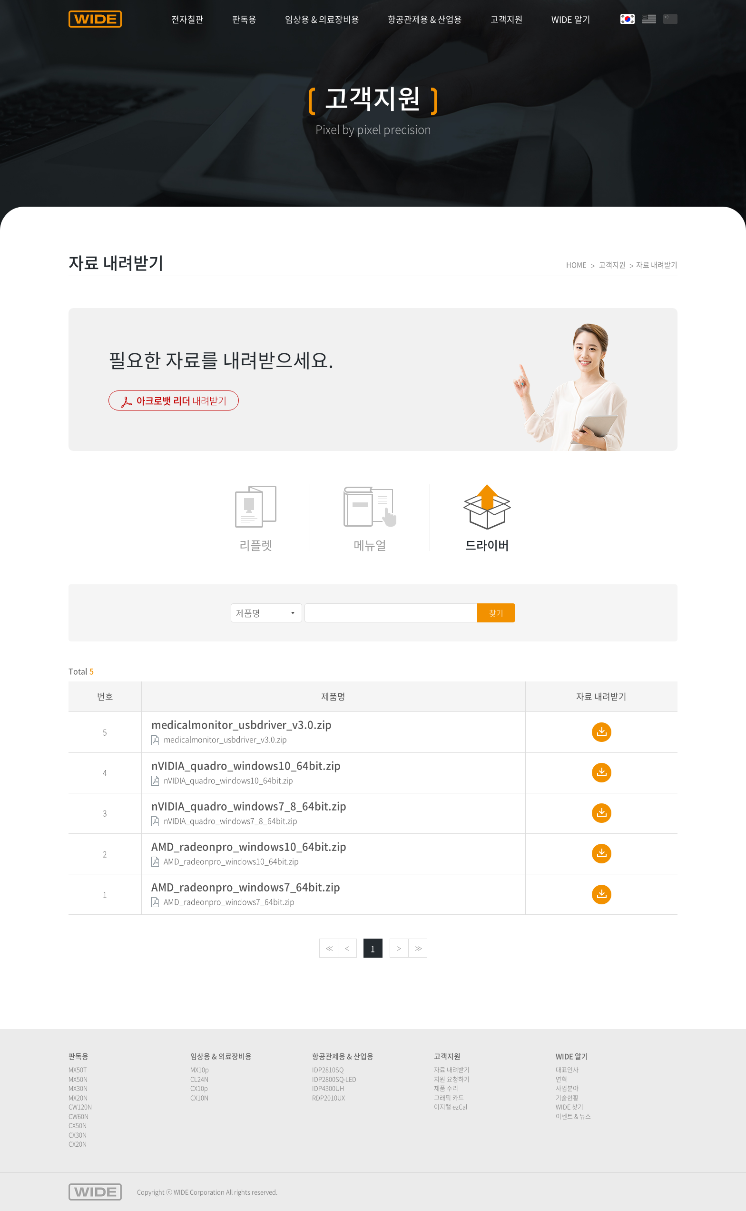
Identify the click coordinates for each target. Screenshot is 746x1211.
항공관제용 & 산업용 (425, 19)
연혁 (561, 1078)
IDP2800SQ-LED (334, 1078)
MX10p (199, 1069)
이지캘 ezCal (450, 1106)
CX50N (78, 1125)
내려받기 (173, 401)
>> (418, 948)
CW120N (80, 1106)
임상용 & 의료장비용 (322, 19)
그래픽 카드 (449, 1097)
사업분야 (567, 1087)
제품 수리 (446, 1087)
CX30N (78, 1134)
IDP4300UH (328, 1087)
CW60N (78, 1116)
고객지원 (507, 19)
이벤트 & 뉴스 (573, 1116)
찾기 (496, 613)
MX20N (78, 1097)
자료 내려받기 (452, 1069)
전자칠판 (187, 19)
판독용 (244, 19)
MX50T (78, 1069)
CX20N (78, 1143)
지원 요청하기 (452, 1078)
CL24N (199, 1078)
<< (329, 948)
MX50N (78, 1078)
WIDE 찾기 (569, 1106)
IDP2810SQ (328, 1069)
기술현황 (567, 1097)
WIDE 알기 (570, 19)
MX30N (78, 1087)
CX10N (199, 1097)
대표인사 (567, 1069)
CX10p (199, 1087)
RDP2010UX (328, 1097)
